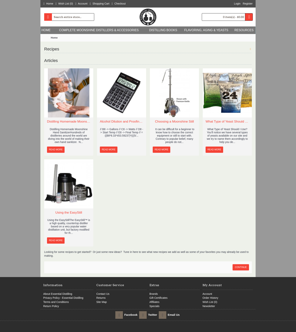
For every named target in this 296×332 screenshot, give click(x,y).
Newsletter (209, 306)
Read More (56, 149)
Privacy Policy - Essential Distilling (63, 297)
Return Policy (51, 306)
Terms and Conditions (56, 301)
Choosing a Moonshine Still (174, 121)
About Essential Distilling (57, 293)
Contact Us (102, 293)
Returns (101, 297)
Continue (241, 267)
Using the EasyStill (68, 212)
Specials (155, 306)
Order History (210, 297)
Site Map (101, 301)
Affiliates (155, 301)
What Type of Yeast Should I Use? (227, 121)
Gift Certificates (159, 297)
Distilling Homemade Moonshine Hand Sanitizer (68, 121)
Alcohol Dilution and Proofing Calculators (121, 121)
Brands (154, 293)
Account (207, 293)
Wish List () (210, 301)
